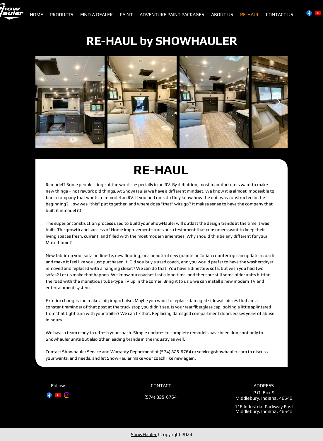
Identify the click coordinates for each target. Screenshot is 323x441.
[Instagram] (66, 395)
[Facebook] (309, 13)
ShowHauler (144, 434)
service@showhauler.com (222, 351)
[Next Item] (277, 102)
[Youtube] (318, 13)
